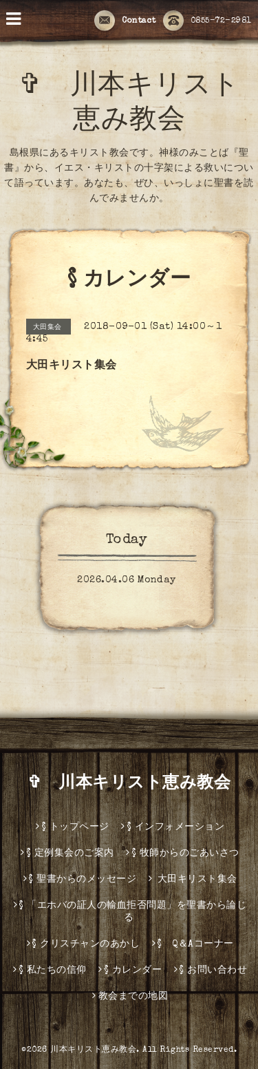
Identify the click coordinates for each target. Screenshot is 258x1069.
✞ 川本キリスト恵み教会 (138, 784)
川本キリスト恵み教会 (93, 1050)
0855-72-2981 (207, 21)
